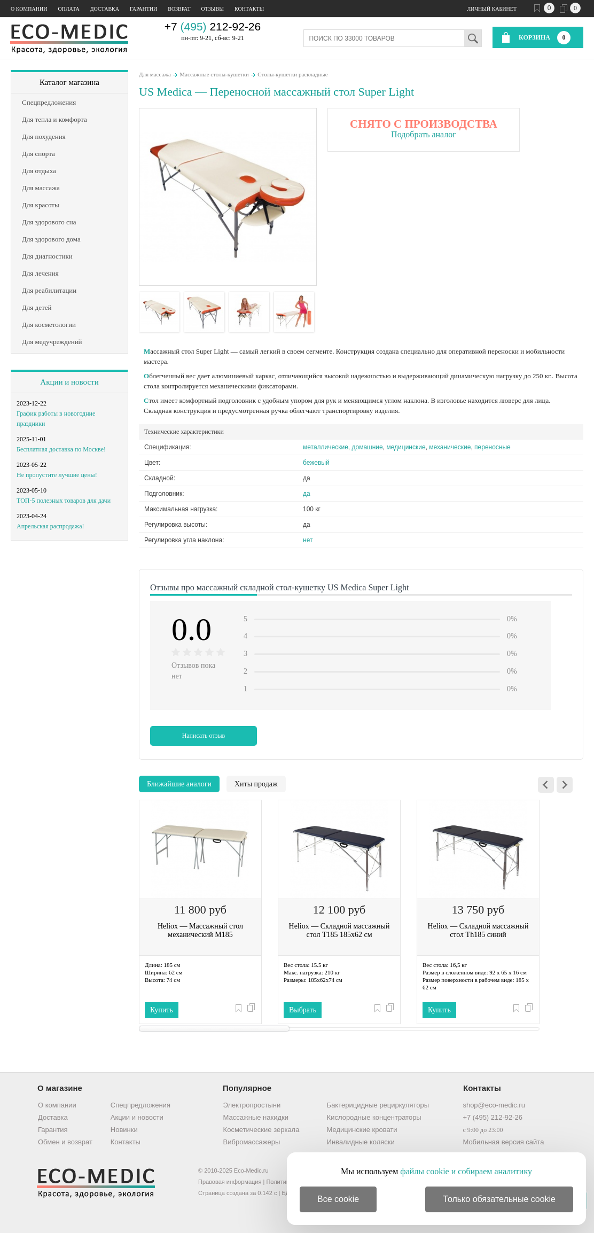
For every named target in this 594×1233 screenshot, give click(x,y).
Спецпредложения (140, 1105)
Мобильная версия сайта (503, 1142)
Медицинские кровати (362, 1130)
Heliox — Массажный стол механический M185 (200, 930)
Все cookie (338, 1199)
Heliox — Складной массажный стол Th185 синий (478, 930)
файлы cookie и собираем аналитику (466, 1171)
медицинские (405, 447)
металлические (325, 447)
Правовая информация (229, 1182)
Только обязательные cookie (499, 1199)
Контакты (249, 9)
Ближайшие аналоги (179, 784)
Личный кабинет (492, 9)
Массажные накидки (255, 1117)
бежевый (316, 462)
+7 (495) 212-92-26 (492, 1117)
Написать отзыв (203, 735)
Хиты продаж (256, 784)
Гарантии (143, 9)
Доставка (104, 9)
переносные (492, 447)
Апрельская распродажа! (50, 526)
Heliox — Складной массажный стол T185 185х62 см (339, 930)
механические (450, 447)
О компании (29, 9)
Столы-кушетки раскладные (292, 74)
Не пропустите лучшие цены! (57, 475)
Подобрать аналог (423, 134)
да (306, 493)
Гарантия (52, 1130)
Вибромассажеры (251, 1142)
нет (307, 540)
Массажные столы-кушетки (213, 74)
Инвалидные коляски (361, 1142)
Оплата (68, 9)
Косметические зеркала (261, 1130)
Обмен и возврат (65, 1142)
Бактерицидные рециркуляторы (378, 1105)
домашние (367, 447)
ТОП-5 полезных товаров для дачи (64, 500)
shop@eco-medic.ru (494, 1105)
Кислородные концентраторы (374, 1117)
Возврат (179, 9)
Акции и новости (69, 382)
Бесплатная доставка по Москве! (61, 449)
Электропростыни (252, 1105)
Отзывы (212, 9)
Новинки (124, 1130)
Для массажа (155, 74)
